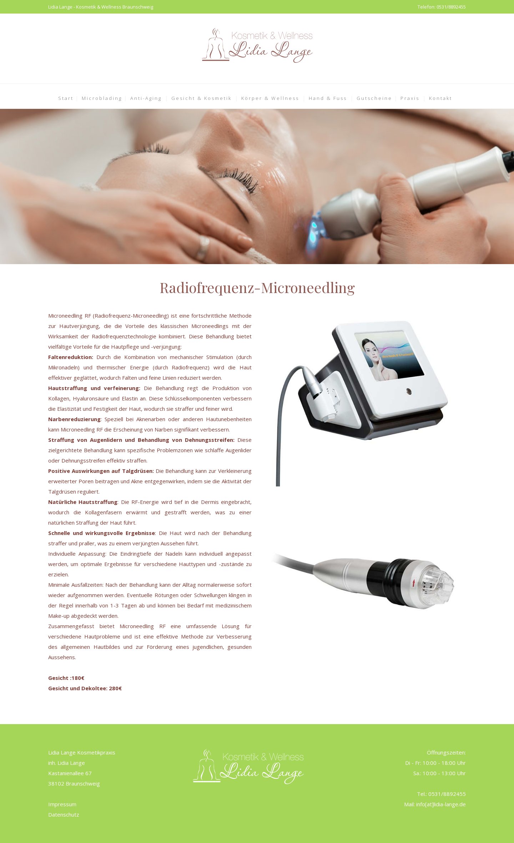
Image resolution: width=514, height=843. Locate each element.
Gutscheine (374, 98)
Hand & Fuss (328, 98)
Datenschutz (63, 814)
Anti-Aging (146, 98)
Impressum (62, 804)
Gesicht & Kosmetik (201, 98)
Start (66, 98)
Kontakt (440, 98)
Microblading (102, 98)
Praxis (409, 98)
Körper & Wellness (270, 98)
